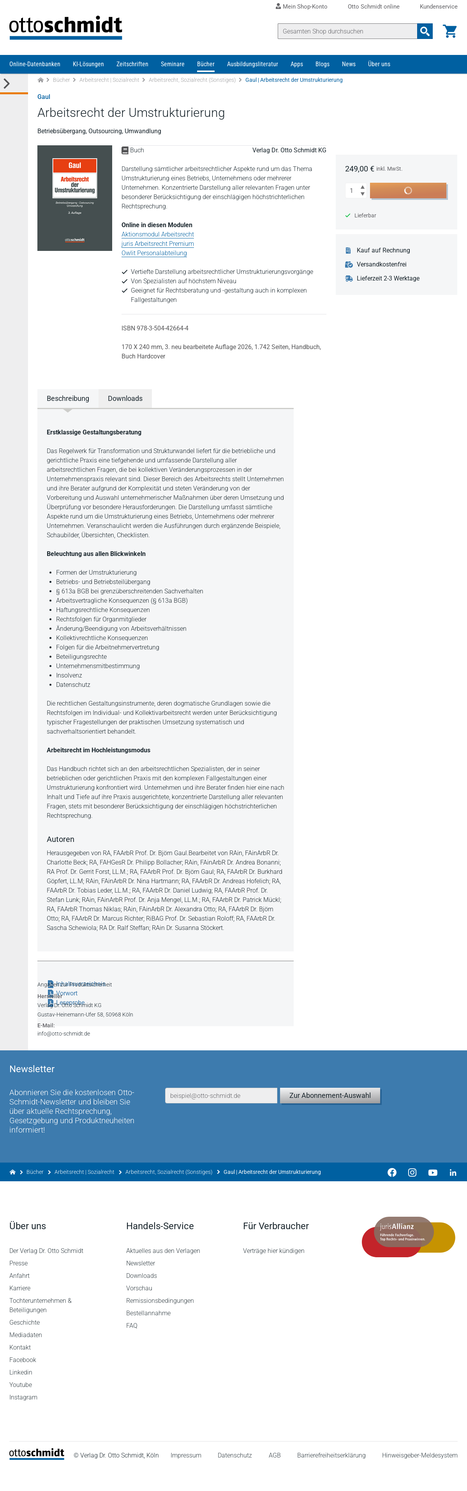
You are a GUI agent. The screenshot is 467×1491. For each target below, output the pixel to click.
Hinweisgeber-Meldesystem (420, 1477)
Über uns (379, 65)
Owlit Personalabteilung (154, 254)
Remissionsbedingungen (160, 1322)
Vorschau (139, 1310)
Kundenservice (439, 7)
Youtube (20, 1406)
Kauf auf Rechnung (384, 252)
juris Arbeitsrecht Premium (158, 245)
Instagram (23, 1419)
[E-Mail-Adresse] (221, 1115)
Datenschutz (235, 1477)
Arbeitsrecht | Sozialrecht (109, 81)
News (349, 65)
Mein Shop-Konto (305, 6)
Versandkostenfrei (382, 266)
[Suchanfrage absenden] (425, 31)
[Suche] (347, 31)
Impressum (186, 1477)
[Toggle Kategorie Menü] (14, 85)
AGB (274, 1477)
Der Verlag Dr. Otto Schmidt (46, 1272)
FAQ (131, 1347)
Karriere (19, 1310)
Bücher (206, 65)
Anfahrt (19, 1297)
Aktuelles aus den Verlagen (163, 1272)
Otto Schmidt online (374, 7)
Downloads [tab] (125, 399)
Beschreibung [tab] (68, 399)
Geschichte (24, 1344)
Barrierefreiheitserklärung (331, 1477)
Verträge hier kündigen (274, 1272)
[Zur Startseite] (40, 81)
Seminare (173, 65)
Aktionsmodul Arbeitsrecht (158, 235)
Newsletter (140, 1285)
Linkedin (20, 1394)
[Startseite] (36, 1479)
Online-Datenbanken (34, 65)
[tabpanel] (165, 680)
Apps (297, 65)
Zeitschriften (132, 65)
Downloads (141, 1297)
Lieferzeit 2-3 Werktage (388, 280)
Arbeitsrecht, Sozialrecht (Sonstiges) (192, 81)
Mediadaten (25, 1356)
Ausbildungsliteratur (252, 65)
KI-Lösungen (88, 65)
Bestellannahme (148, 1335)
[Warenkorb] (450, 31)
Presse (18, 1285)
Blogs (322, 65)
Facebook (22, 1381)
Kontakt (20, 1369)
